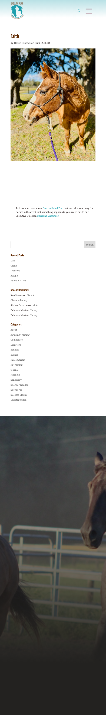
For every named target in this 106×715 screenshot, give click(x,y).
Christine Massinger (47, 215)
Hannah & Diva (18, 280)
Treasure (15, 270)
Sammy (23, 300)
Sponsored (16, 389)
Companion (17, 339)
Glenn (14, 265)
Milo (13, 260)
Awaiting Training (20, 334)
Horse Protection (24, 42)
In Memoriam (18, 359)
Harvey (34, 310)
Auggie (14, 275)
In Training (16, 364)
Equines (15, 349)
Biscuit (30, 295)
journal (14, 369)
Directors (16, 344)
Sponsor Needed (19, 384)
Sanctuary (16, 379)
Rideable (15, 374)
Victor (36, 305)
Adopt (14, 329)
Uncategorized (18, 399)
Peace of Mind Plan (53, 208)
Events (14, 354)
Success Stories (19, 394)
